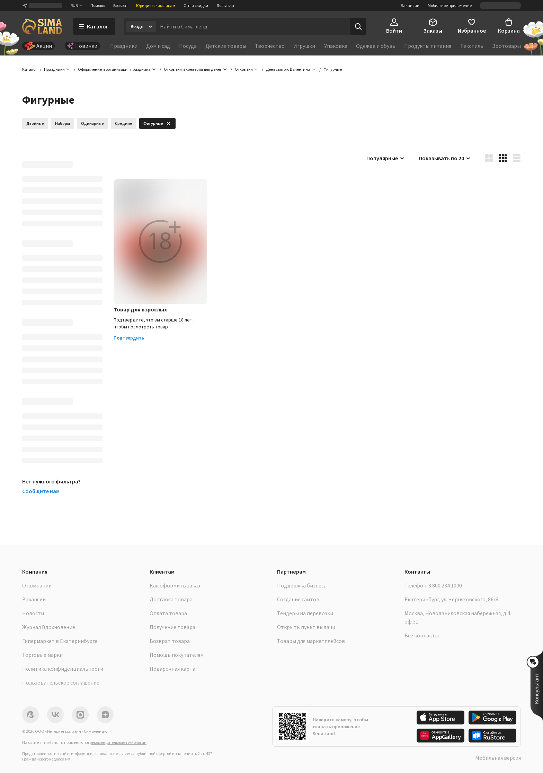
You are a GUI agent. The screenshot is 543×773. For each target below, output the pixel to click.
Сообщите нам (41, 491)
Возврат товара (170, 640)
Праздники (123, 45)
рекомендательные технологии (118, 742)
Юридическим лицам (155, 5)
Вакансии (410, 5)
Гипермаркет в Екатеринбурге (59, 640)
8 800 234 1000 (445, 585)
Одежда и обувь (375, 45)
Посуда (188, 45)
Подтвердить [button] (129, 338)
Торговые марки (42, 654)
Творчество (270, 45)
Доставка (225, 5)
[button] (332, 69)
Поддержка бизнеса (302, 585)
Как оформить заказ (175, 585)
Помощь (97, 5)
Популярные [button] (385, 158)
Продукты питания (427, 45)
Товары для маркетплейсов (311, 640)
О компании (37, 585)
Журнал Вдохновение (48, 627)
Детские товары (225, 45)
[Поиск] (358, 26)
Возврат (120, 5)
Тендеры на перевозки (305, 613)
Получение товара (172, 627)
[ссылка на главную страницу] (42, 26)
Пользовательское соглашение (60, 682)
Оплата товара (168, 613)
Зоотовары (506, 45)
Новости (33, 613)
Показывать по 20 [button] (445, 158)
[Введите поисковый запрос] (253, 26)
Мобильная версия (498, 757)
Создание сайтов (298, 599)
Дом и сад (158, 45)
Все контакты (421, 635)
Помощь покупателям (177, 654)
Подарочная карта (172, 668)
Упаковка (335, 45)
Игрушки (304, 45)
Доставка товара (171, 599)
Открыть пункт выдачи (306, 627)
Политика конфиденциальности (62, 668)
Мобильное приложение (450, 5)
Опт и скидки (196, 5)
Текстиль (471, 45)
